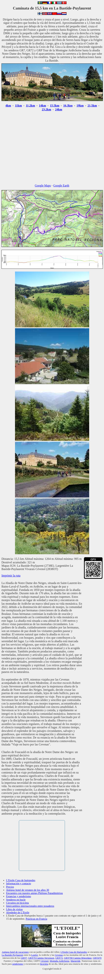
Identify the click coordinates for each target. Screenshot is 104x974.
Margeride (75, 961)
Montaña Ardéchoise (59, 961)
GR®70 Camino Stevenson (41, 958)
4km (8, 105)
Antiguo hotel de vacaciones (15, 952)
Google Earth (61, 185)
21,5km (92, 105)
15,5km (54, 105)
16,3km (67, 105)
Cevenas (59, 955)
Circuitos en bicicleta (17, 902)
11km (18, 105)
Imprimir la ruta (10, 575)
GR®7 (24, 958)
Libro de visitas (14, 909)
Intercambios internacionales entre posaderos (30, 905)
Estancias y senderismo (18, 896)
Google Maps (43, 185)
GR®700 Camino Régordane (78, 958)
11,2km (30, 105)
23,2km (46, 109)
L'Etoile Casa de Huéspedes (74, 952)
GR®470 (97, 958)
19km (80, 105)
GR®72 (59, 958)
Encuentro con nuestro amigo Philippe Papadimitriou (34, 893)
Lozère (34, 955)
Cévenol (45, 961)
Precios (10, 886)
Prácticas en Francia (36, 918)
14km (42, 105)
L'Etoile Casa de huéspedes (20, 880)
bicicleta (44, 964)
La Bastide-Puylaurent (12, 955)
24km (58, 109)
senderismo (17, 964)
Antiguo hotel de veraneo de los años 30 (27, 889)
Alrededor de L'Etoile (17, 912)
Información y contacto (18, 883)
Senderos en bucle (16, 899)
